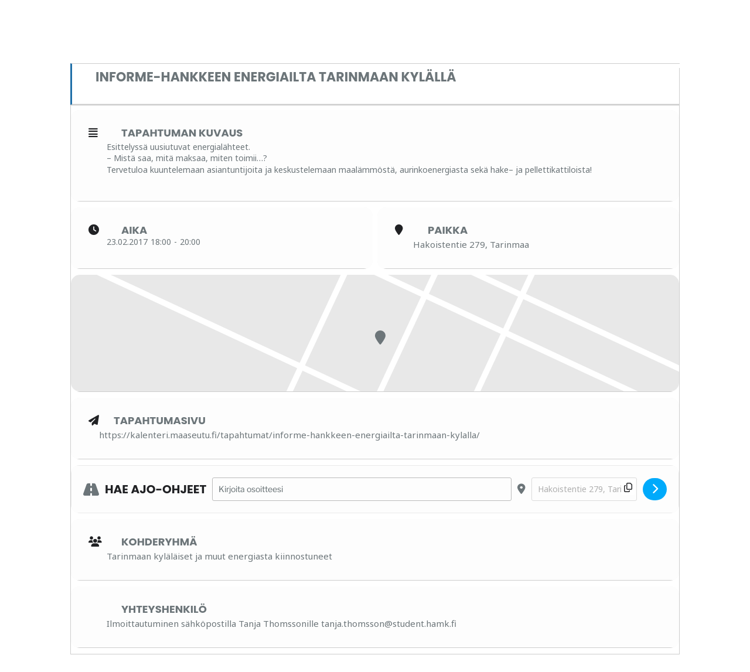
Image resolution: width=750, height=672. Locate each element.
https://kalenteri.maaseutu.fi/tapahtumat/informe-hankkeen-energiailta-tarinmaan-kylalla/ (289, 435)
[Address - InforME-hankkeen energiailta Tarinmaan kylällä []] (362, 489)
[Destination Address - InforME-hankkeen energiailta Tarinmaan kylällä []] (584, 489)
